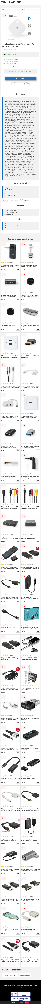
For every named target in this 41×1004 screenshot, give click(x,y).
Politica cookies (18, 1002)
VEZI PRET (20, 78)
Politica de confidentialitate (24, 986)
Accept (27, 1002)
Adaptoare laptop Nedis (33, 10)
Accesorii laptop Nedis (19, 10)
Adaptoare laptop (6, 10)
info (18, 269)
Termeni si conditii (9, 986)
